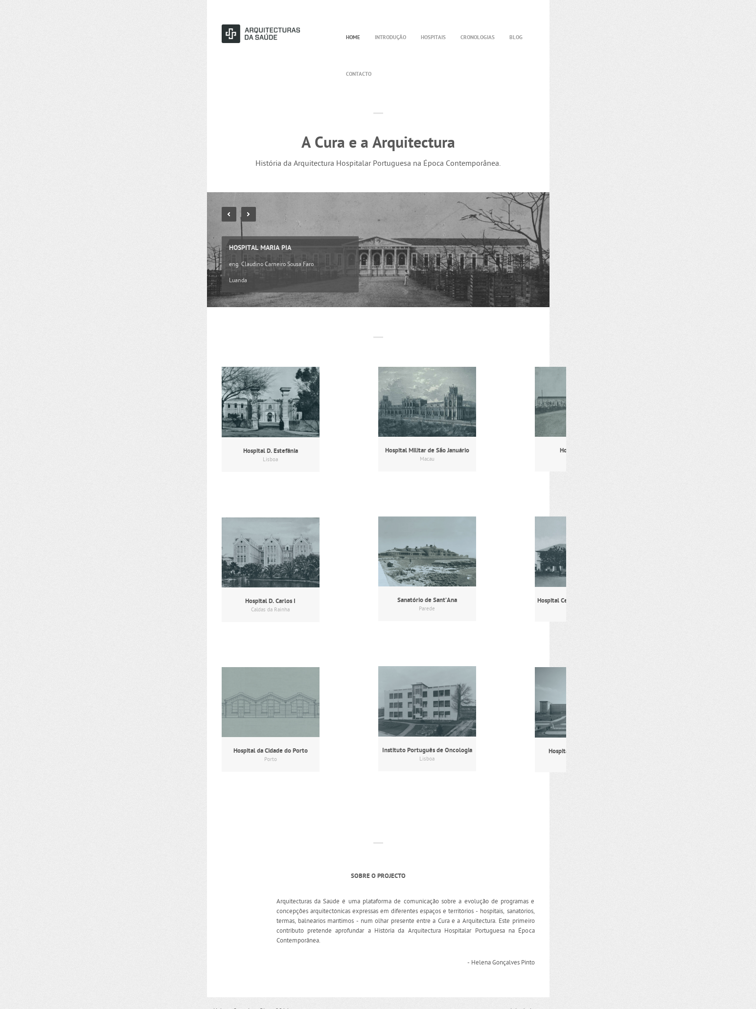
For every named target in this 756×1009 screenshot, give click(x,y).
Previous (229, 214)
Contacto (358, 74)
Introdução (390, 37)
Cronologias (477, 37)
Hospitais (433, 37)
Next (248, 214)
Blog (516, 37)
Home (353, 37)
